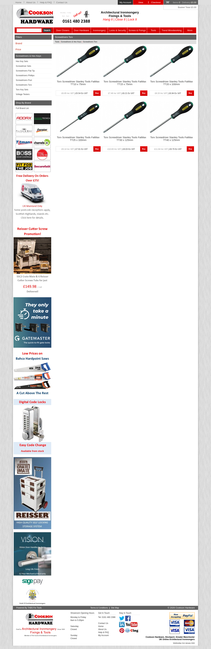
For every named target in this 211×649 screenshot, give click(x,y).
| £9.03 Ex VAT (121, 149)
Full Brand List (22, 108)
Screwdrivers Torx (24, 85)
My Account (125, 2)
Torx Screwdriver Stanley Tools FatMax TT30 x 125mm (124, 138)
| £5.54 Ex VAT (74, 93)
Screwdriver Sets (23, 66)
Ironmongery (99, 30)
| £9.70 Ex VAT (168, 149)
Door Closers (62, 30)
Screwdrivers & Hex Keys (71, 42)
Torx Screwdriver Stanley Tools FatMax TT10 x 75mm (78, 83)
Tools (153, 30)
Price (18, 49)
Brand (18, 43)
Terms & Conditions (99, 608)
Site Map (115, 608)
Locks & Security (117, 30)
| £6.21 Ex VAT (121, 93)
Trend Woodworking (172, 30)
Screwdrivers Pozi (24, 80)
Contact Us (61, 2)
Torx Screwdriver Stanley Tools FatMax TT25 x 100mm (78, 138)
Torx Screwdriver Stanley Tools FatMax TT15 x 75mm (124, 83)
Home (18, 2)
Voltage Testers (23, 94)
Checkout (156, 2)
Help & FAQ (46, 2)
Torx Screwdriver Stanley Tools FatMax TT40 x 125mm (171, 138)
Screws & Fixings (137, 30)
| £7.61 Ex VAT (74, 149)
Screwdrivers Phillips (25, 75)
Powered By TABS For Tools (29, 608)
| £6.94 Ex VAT (168, 93)
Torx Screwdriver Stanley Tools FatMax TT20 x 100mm (171, 83)
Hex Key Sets (22, 61)
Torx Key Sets (22, 89)
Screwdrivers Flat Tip (25, 71)
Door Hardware (81, 30)
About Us (31, 2)
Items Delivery (184, 2)
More (189, 30)
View (140, 2)
